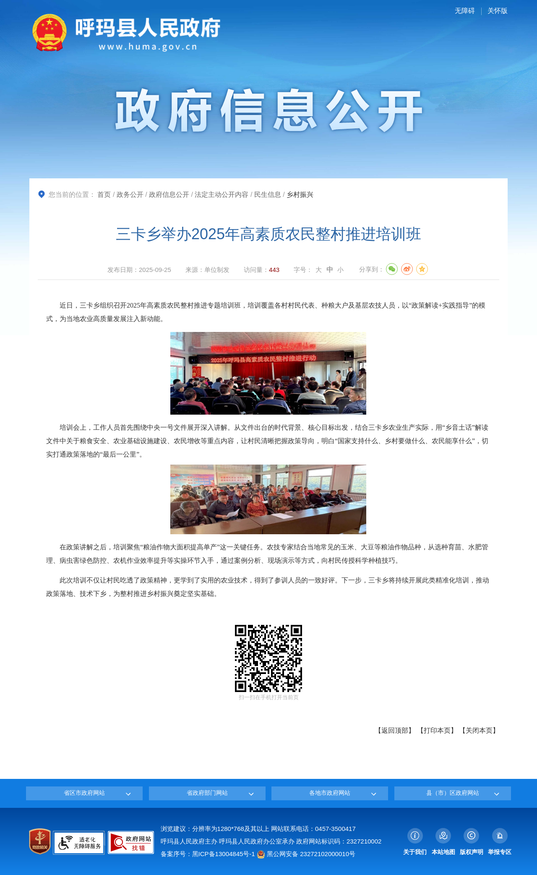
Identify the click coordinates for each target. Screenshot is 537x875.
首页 (104, 194)
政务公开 (130, 194)
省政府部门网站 (207, 792)
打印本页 (437, 730)
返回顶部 (394, 730)
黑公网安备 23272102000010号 (306, 853)
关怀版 (497, 10)
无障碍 (465, 10)
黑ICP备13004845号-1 (223, 853)
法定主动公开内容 (221, 194)
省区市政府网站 (84, 792)
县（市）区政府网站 (452, 792)
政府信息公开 (169, 194)
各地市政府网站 (329, 792)
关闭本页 (479, 730)
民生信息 (267, 194)
